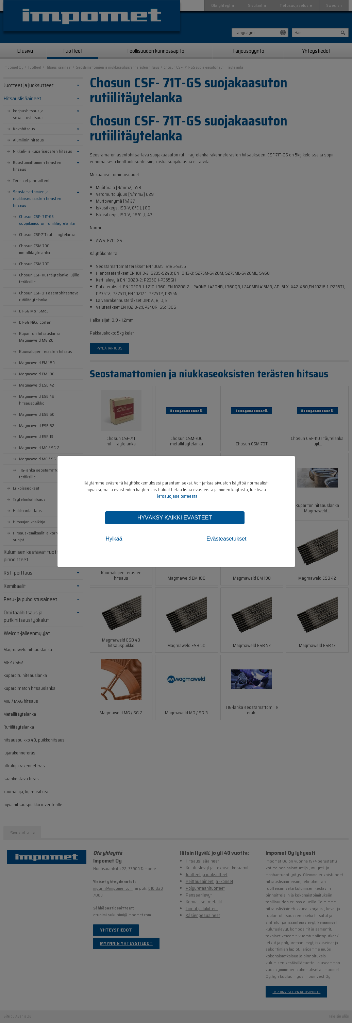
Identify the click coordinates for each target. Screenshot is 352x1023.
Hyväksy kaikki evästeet (174, 518)
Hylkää (114, 539)
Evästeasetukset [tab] (226, 539)
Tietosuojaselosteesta (176, 496)
